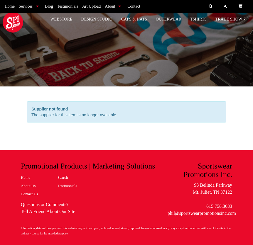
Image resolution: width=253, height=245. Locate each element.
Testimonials (67, 6)
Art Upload (91, 6)
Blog (49, 6)
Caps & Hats (134, 23)
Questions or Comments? (44, 204)
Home (10, 6)
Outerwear (168, 23)
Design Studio (96, 23)
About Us (28, 185)
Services (26, 6)
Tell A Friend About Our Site (48, 211)
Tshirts (198, 23)
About (110, 6)
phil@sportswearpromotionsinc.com (202, 213)
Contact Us (29, 194)
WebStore (61, 23)
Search (63, 177)
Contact (133, 6)
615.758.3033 (219, 206)
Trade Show (230, 23)
